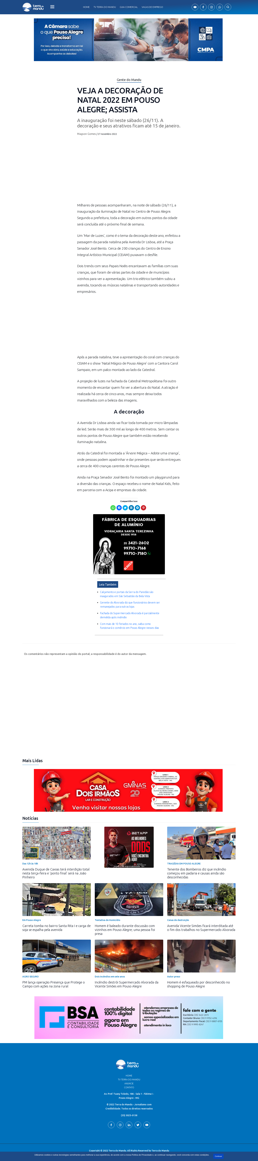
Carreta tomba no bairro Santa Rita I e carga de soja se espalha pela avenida (56, 924)
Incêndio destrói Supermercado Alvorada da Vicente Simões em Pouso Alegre (126, 981)
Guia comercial (129, 7)
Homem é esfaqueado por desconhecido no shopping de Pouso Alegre (198, 981)
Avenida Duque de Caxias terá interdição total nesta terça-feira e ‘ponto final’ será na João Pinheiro (56, 870)
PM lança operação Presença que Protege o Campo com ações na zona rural (53, 981)
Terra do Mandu (160, 1147)
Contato (129, 1084)
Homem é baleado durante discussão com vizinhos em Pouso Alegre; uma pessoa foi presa (125, 926)
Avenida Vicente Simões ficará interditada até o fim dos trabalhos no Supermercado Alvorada (201, 924)
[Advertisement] (129, 326)
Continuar (218, 1156)
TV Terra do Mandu (129, 1076)
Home (86, 7)
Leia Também (107, 581)
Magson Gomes (86, 133)
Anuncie (129, 1080)
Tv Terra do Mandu (105, 7)
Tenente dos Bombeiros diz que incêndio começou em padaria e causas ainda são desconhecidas (196, 870)
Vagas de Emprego (152, 7)
